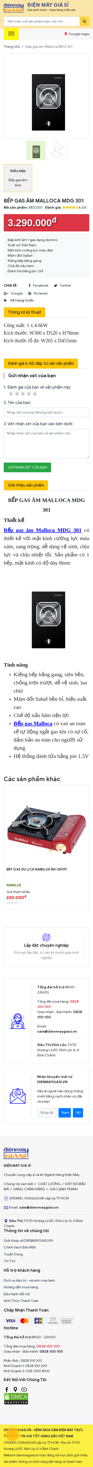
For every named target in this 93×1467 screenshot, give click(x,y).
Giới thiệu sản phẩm (26, 485)
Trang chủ (12, 47)
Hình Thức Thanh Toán (21, 1301)
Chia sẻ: (10, 285)
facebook (38, 286)
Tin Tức (10, 1261)
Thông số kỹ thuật (24, 312)
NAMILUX (13, 885)
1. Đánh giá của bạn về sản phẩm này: (37, 391)
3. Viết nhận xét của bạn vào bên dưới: (38, 424)
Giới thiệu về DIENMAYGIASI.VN (28, 1241)
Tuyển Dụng (13, 1254)
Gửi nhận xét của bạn (27, 467)
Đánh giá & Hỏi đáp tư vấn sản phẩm (41, 363)
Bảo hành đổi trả (17, 1294)
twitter (62, 286)
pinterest (38, 294)
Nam (65, 1113)
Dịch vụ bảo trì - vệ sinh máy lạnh (29, 1280)
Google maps (77, 34)
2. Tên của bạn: (17, 402)
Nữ (78, 1113)
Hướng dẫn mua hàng (21, 1287)
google (13, 294)
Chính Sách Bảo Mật (20, 1247)
